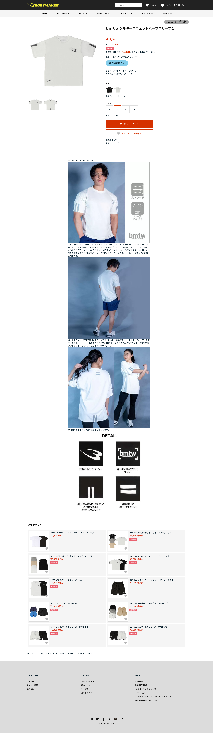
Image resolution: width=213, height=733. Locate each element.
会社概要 (139, 681)
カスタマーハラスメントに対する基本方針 (153, 696)
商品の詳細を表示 (116, 63)
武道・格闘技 (62, 13)
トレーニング (101, 13)
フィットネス (124, 13)
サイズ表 (85, 689)
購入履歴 (30, 689)
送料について (86, 685)
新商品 (44, 13)
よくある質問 (86, 692)
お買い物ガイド (87, 681)
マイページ (31, 681)
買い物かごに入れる (129, 124)
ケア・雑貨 (146, 13)
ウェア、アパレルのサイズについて (121, 70)
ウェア (81, 13)
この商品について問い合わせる (119, 74)
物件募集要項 (141, 685)
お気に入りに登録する (131, 133)
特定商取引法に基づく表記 (146, 700)
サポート (165, 13)
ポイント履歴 (32, 685)
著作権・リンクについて (145, 689)
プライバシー (141, 692)
